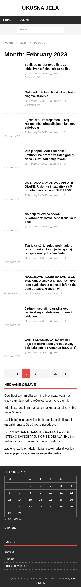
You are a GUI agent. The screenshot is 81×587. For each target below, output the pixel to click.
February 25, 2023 (17, 293)
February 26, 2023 (37, 73)
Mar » (17, 519)
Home (7, 20)
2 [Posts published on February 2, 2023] (40, 485)
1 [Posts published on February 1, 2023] (30, 485)
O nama (9, 558)
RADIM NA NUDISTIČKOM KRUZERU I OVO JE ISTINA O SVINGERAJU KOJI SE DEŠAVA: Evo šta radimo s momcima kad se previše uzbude (39, 436)
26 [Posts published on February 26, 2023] (71, 506)
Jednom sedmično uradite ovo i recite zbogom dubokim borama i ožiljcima (48, 312)
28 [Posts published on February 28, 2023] (19, 513)
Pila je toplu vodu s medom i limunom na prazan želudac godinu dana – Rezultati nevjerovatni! (50, 155)
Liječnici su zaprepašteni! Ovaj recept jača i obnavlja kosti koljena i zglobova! (50, 123)
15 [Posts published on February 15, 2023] (30, 499)
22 (55, 374)
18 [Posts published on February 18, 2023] (61, 499)
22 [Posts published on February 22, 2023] (30, 506)
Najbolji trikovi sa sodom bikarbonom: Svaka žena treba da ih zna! (50, 218)
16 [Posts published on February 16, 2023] (40, 499)
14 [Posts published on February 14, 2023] (19, 499)
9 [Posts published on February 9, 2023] (40, 492)
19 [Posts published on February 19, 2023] (71, 499)
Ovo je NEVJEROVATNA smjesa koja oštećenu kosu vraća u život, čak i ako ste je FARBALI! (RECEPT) (50, 343)
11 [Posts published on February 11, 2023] (61, 492)
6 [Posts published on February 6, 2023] (9, 492)
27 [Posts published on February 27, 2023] (9, 513)
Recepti (23, 20)
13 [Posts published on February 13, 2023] (9, 499)
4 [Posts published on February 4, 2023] (61, 485)
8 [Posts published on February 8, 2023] (30, 492)
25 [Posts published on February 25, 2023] (61, 506)
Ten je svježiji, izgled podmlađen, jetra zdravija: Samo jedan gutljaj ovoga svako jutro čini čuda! (48, 249)
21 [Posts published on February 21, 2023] (19, 506)
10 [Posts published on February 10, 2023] (50, 492)
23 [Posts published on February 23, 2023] (40, 506)
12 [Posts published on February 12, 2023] (71, 492)
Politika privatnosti (15, 565)
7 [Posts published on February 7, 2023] (20, 492)
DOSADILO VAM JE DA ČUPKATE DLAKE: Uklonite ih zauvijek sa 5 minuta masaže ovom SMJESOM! (49, 186)
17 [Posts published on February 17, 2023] (50, 499)
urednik (57, 73)
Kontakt (9, 552)
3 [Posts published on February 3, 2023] (51, 485)
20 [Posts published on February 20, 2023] (9, 506)
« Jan (7, 519)
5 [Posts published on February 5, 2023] (71, 485)
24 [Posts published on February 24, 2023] (50, 506)
